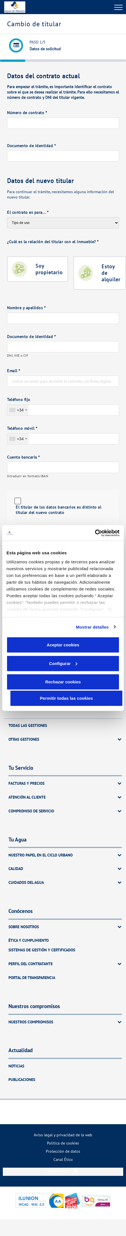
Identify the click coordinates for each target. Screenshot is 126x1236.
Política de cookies (63, 1143)
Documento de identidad (31, 145)
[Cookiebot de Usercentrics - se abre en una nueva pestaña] (95, 533)
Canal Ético (63, 1159)
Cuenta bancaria (23, 457)
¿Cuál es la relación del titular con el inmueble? (53, 241)
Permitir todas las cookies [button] (66, 698)
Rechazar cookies (63, 681)
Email (13, 370)
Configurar (63, 663)
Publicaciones (21, 1079)
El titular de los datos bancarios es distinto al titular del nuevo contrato (58, 509)
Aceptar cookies (63, 644)
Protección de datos (63, 1151)
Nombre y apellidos (26, 307)
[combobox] (18, 410)
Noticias (16, 1066)
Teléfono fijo (18, 399)
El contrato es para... (27, 212)
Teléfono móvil (22, 428)
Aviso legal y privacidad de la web (63, 1134)
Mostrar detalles (92, 626)
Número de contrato (27, 112)
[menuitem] (63, 1134)
